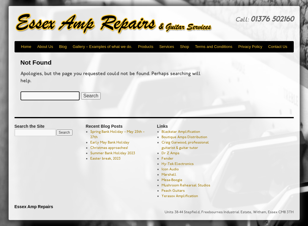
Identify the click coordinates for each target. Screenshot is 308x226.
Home (26, 46)
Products (145, 46)
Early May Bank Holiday (109, 142)
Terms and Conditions (213, 46)
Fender (167, 158)
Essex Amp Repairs (118, 24)
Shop (184, 46)
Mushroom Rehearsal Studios (186, 185)
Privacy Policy (250, 46)
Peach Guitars (173, 190)
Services (166, 46)
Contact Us (277, 46)
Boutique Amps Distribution (184, 137)
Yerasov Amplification (180, 196)
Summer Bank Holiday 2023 (112, 153)
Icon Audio (170, 169)
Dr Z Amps (170, 153)
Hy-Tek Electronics (178, 164)
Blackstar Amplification (181, 132)
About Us (45, 46)
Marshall (169, 174)
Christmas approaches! (109, 148)
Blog (63, 46)
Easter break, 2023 (105, 158)
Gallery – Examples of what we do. (102, 46)
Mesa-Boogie (172, 180)
